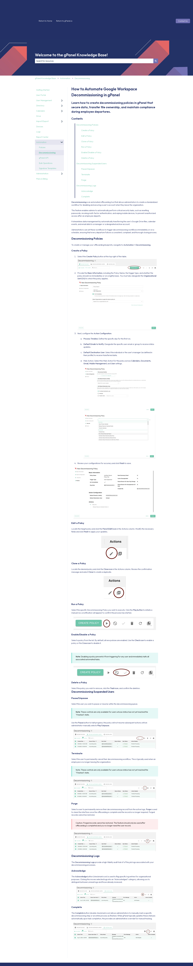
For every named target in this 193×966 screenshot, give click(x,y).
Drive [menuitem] (38, 91)
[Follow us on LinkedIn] (183, 946)
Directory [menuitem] (40, 81)
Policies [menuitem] (42, 123)
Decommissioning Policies (87, 100)
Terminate (85, 150)
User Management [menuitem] (44, 76)
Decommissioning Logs (86, 161)
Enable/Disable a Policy (91, 128)
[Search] (155, 36)
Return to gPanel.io (64, 8)
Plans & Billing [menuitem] (42, 154)
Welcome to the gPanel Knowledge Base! (71, 30)
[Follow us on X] (172, 946)
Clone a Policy (87, 117)
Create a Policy (87, 106)
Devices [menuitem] (39, 102)
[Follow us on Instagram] (177, 946)
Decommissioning (82, 54)
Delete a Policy (87, 133)
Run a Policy (86, 122)
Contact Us (183, 8)
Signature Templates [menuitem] (47, 144)
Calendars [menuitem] (40, 86)
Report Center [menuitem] (42, 112)
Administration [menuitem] (42, 149)
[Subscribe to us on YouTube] (188, 946)
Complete (85, 172)
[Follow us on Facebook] (166, 946)
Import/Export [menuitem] (42, 96)
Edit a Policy (86, 111)
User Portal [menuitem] (41, 70)
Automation (65, 54)
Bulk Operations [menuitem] (45, 138)
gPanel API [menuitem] (43, 133)
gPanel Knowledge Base (45, 54)
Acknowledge (87, 166)
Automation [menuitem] (41, 117)
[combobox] (94, 36)
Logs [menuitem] (38, 107)
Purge (83, 155)
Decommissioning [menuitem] (47, 128)
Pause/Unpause (88, 144)
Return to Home (45, 8)
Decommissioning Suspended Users (91, 139)
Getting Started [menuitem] (42, 65)
